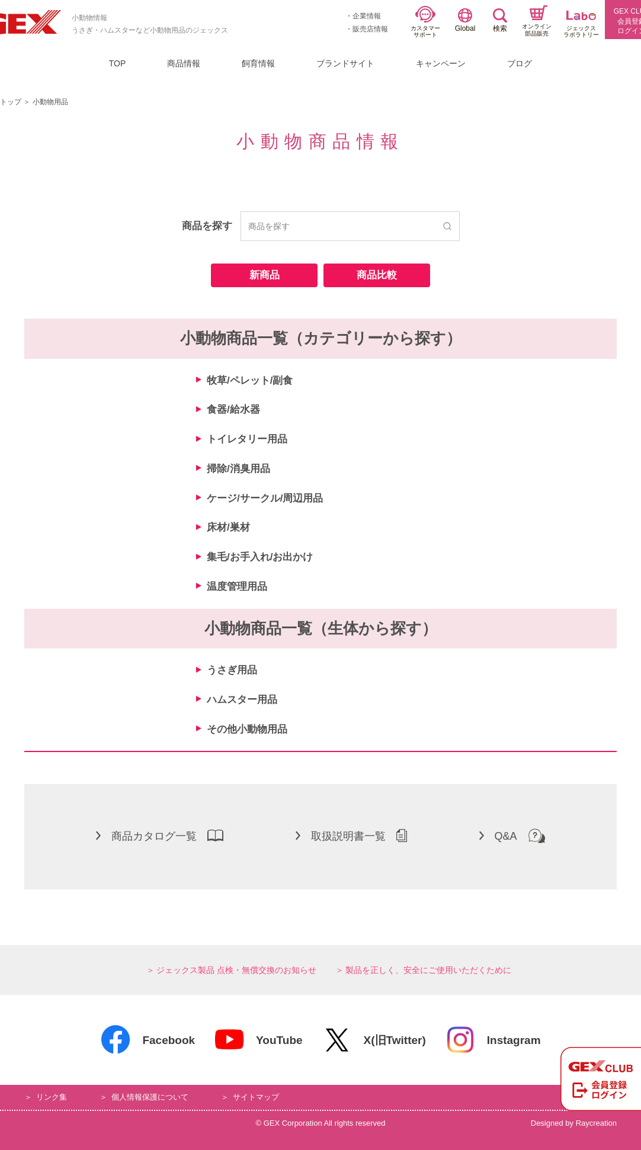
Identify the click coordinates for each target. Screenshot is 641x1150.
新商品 (264, 275)
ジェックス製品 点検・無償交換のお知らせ (236, 970)
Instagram (493, 1039)
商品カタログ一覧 (159, 835)
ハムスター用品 (242, 699)
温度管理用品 (237, 586)
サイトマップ (256, 1097)
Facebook (147, 1039)
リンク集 (51, 1097)
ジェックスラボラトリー (581, 24)
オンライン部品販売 (537, 21)
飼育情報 (258, 63)
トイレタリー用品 (247, 439)
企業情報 (366, 16)
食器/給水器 (233, 409)
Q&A (512, 835)
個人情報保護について (149, 1097)
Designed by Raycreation (574, 1123)
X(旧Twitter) (374, 1039)
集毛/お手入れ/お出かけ (260, 557)
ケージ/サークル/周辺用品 (265, 498)
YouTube (258, 1039)
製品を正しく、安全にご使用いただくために (428, 970)
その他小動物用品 (247, 729)
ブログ (519, 63)
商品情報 (183, 63)
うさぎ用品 (232, 670)
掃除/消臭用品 (238, 468)
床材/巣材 (228, 527)
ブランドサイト (345, 63)
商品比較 (377, 275)
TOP (117, 63)
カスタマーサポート (425, 22)
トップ (10, 102)
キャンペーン (441, 63)
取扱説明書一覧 (351, 835)
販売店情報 (370, 29)
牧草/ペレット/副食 (250, 380)
